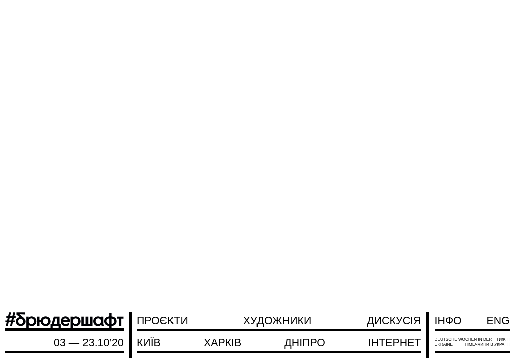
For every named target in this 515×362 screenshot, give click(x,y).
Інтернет (394, 343)
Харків (222, 343)
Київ (149, 343)
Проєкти (162, 321)
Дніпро (304, 343)
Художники (277, 321)
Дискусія (394, 321)
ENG (498, 321)
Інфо (448, 321)
